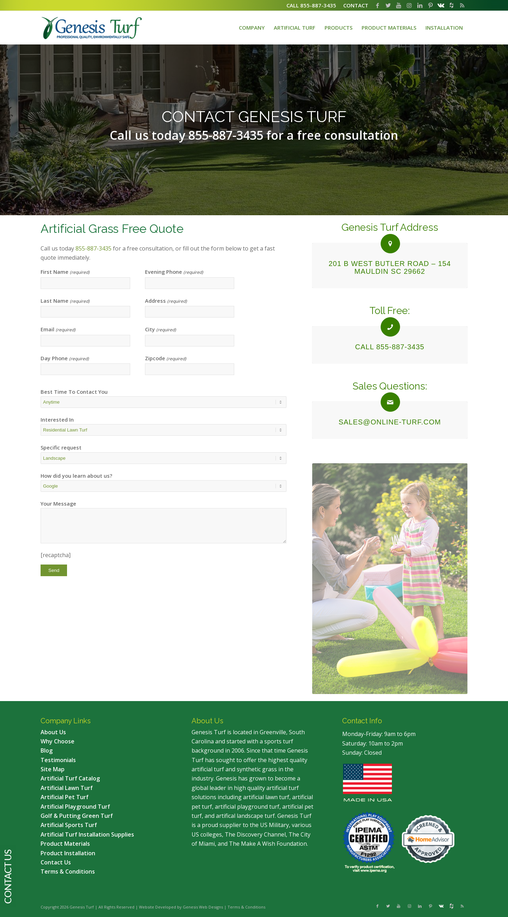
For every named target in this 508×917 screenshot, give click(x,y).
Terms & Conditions (246, 907)
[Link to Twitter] (388, 5)
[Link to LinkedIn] (420, 5)
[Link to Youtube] (398, 5)
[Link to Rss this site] (462, 5)
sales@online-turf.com (390, 422)
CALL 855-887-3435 (389, 347)
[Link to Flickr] (451, 5)
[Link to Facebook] (377, 5)
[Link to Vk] (441, 5)
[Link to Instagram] (409, 5)
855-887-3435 (93, 248)
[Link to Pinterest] (430, 5)
